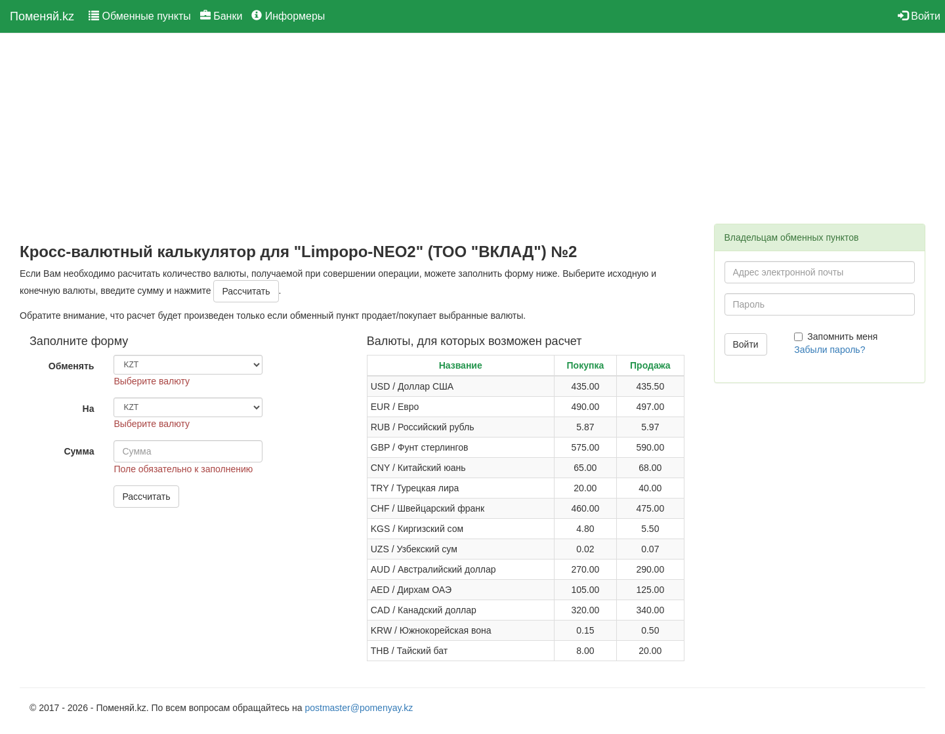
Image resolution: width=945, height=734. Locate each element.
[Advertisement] (357, 138)
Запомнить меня (835, 336)
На (88, 408)
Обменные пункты (140, 16)
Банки (221, 16)
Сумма (79, 451)
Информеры (288, 16)
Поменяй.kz (42, 16)
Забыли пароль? (829, 349)
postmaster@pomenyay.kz (358, 708)
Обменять (71, 366)
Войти (919, 16)
